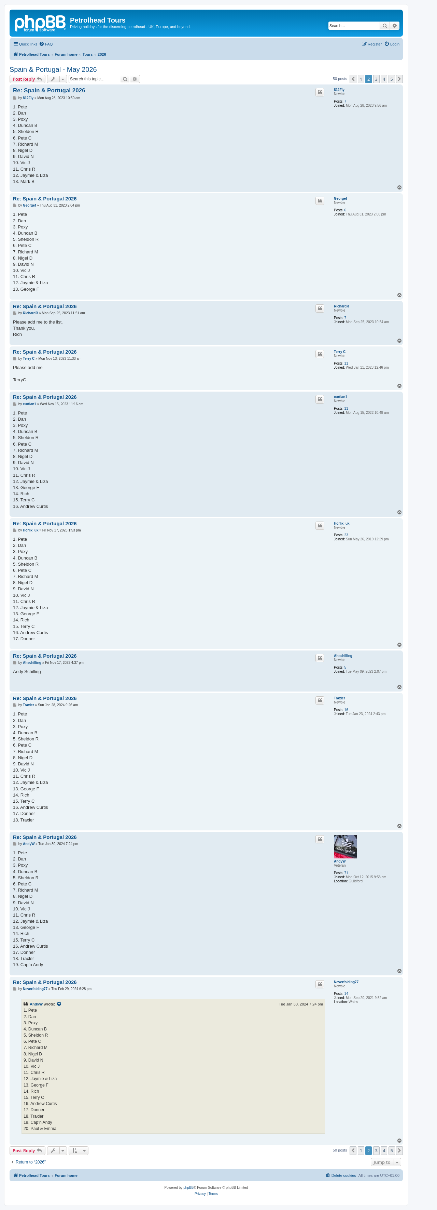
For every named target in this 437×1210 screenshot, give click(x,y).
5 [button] (392, 79)
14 (346, 994)
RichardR (341, 306)
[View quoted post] (59, 1004)
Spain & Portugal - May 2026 (53, 69)
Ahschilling (343, 656)
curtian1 (340, 397)
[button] (353, 79)
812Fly (339, 90)
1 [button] (361, 79)
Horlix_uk (342, 523)
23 (346, 535)
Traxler (339, 698)
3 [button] (376, 79)
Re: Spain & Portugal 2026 (49, 90)
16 (346, 710)
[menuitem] (46, 44)
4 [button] (384, 79)
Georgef (340, 198)
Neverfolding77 (346, 982)
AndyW (340, 861)
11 (346, 363)
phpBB (188, 1187)
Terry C (340, 352)
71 (346, 873)
